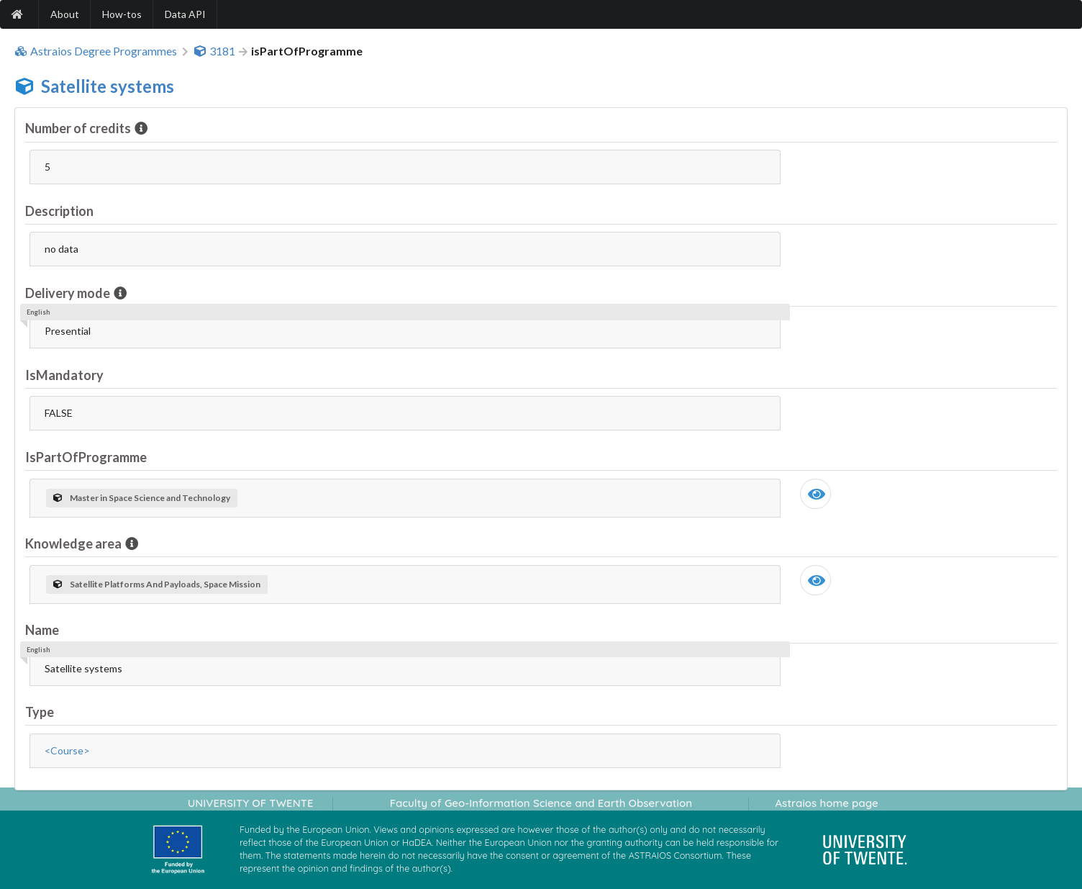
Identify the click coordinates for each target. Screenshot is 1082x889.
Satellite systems (107, 86)
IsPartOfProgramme (86, 457)
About (64, 14)
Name (42, 630)
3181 (214, 51)
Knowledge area (74, 543)
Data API (185, 14)
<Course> (67, 750)
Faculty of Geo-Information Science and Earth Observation (541, 803)
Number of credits (79, 128)
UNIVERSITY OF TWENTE (251, 803)
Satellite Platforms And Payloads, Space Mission (156, 584)
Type (39, 712)
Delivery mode (68, 293)
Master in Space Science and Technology (141, 497)
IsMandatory (64, 375)
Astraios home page (826, 803)
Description (59, 211)
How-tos (122, 14)
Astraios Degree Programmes (95, 51)
